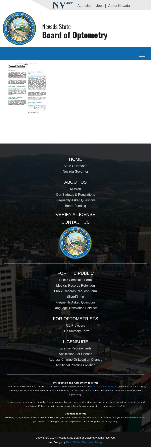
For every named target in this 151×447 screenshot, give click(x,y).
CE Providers (75, 325)
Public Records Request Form (75, 291)
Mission (75, 189)
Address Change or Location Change (75, 359)
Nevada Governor (75, 171)
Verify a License (75, 214)
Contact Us (75, 222)
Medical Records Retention (75, 285)
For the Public (75, 273)
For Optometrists (75, 318)
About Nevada (119, 6)
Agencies (84, 6)
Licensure (75, 341)
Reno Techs (73, 442)
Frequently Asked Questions (75, 200)
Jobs (99, 6)
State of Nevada (75, 166)
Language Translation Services (75, 308)
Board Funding (75, 206)
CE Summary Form (75, 331)
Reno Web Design (92, 442)
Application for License (75, 354)
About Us (75, 182)
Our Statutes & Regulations (75, 194)
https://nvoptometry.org (105, 386)
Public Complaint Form (75, 280)
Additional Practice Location (75, 365)
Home (75, 159)
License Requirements (75, 348)
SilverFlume (75, 296)
